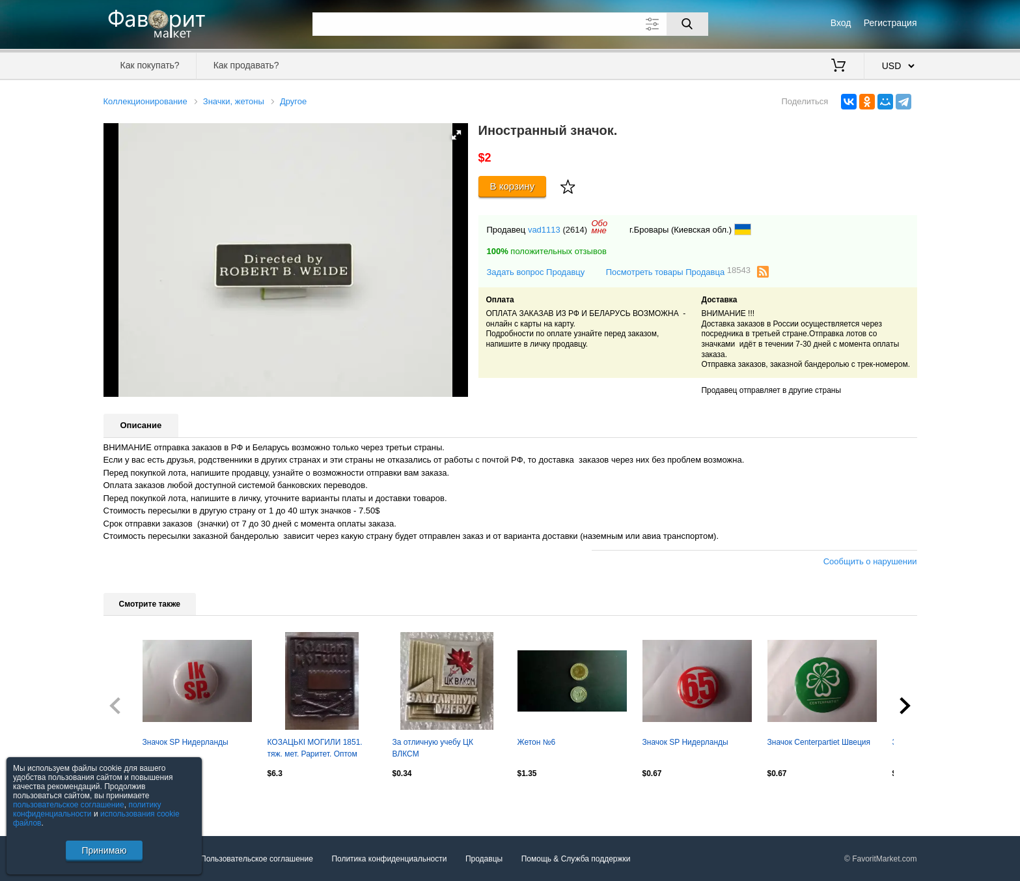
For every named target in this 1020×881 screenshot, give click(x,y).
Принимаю (103, 850)
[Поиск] (687, 24)
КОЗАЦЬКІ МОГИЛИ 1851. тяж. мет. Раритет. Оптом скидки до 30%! (315, 749)
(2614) (574, 230)
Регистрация (890, 23)
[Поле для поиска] (510, 24)
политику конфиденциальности (87, 809)
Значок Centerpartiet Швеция (818, 742)
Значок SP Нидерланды (185, 742)
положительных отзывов (547, 251)
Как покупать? (149, 65)
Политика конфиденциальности (389, 858)
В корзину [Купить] (512, 186)
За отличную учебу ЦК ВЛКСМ (433, 748)
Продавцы (484, 858)
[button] (456, 134)
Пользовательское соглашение (256, 858)
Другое (293, 101)
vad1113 (544, 230)
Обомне (599, 227)
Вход (841, 23)
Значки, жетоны (233, 101)
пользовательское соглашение (68, 804)
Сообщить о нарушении (870, 561)
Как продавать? (246, 65)
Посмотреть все (132, 801)
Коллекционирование (145, 101)
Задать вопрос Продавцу (536, 272)
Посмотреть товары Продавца (678, 271)
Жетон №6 (536, 742)
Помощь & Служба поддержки (576, 858)
